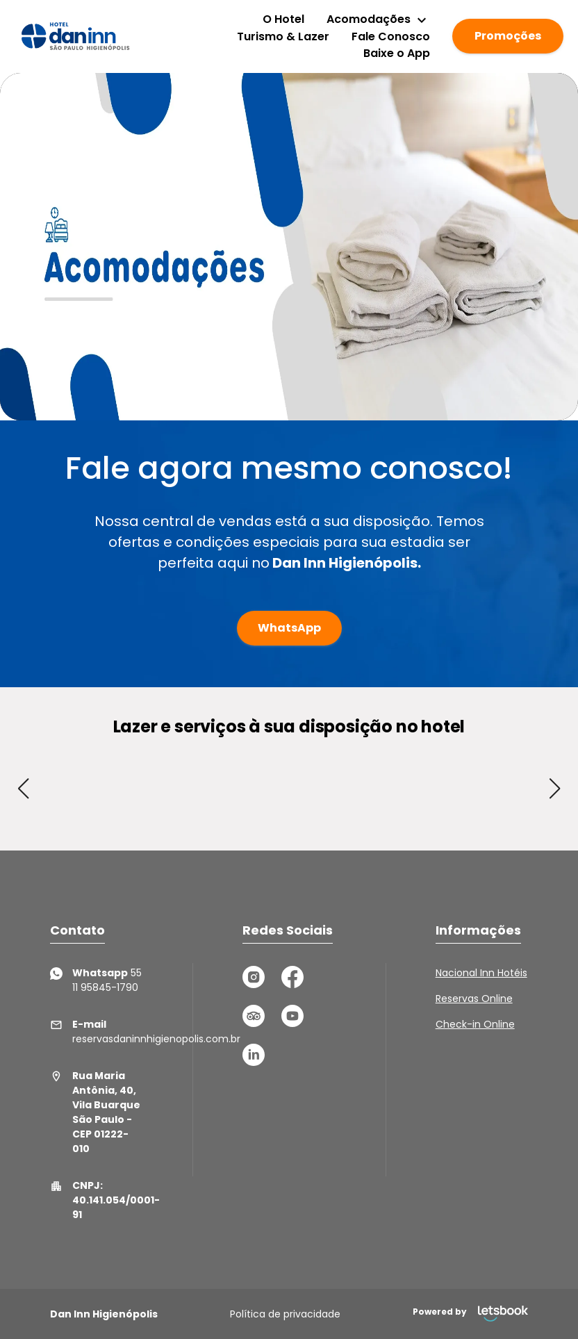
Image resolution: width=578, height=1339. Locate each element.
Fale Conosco (391, 36)
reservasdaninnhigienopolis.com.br (96, 1031)
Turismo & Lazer (283, 36)
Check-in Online (475, 1024)
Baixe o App (396, 53)
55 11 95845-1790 (96, 980)
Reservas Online (474, 998)
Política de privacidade (285, 1314)
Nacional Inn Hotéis (481, 973)
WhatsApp (289, 628)
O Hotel (283, 19)
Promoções (507, 36)
